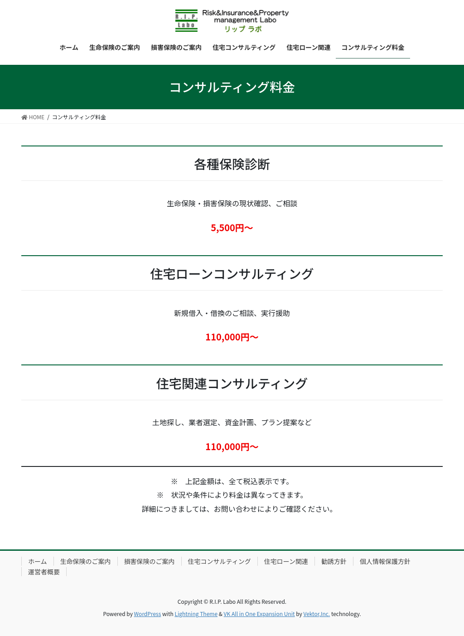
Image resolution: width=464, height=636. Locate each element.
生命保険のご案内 (85, 561)
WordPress (147, 613)
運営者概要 (44, 571)
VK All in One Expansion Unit (259, 613)
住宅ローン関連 (286, 561)
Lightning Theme (196, 613)
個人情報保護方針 (385, 561)
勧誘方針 (334, 561)
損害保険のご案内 (149, 561)
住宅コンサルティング (219, 561)
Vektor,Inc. (316, 613)
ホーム (37, 561)
